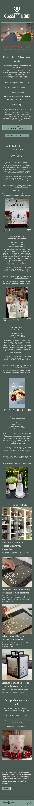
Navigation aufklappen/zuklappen (17, 2)
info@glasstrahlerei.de (21, 187)
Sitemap (13, 802)
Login (31, 802)
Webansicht (29, 803)
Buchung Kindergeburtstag (17, 135)
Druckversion (6, 802)
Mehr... (6, 788)
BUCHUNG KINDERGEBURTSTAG (17, 99)
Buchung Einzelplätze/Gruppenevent (17, 127)
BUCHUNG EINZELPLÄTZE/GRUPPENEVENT (17, 96)
